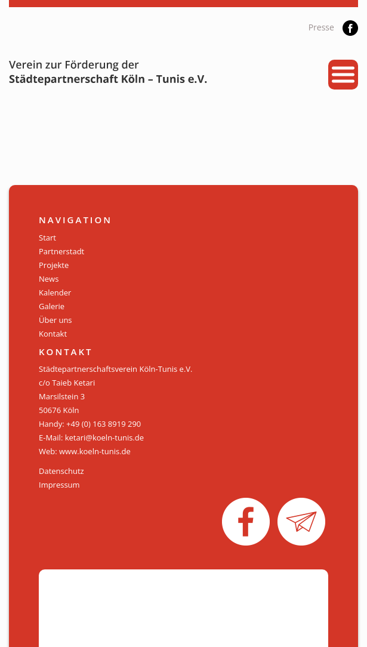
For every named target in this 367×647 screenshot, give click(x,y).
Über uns (55, 320)
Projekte (54, 265)
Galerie (51, 306)
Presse (321, 27)
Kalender (55, 292)
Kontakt (53, 333)
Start (47, 237)
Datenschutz (61, 471)
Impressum (59, 484)
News (48, 278)
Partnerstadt (61, 251)
